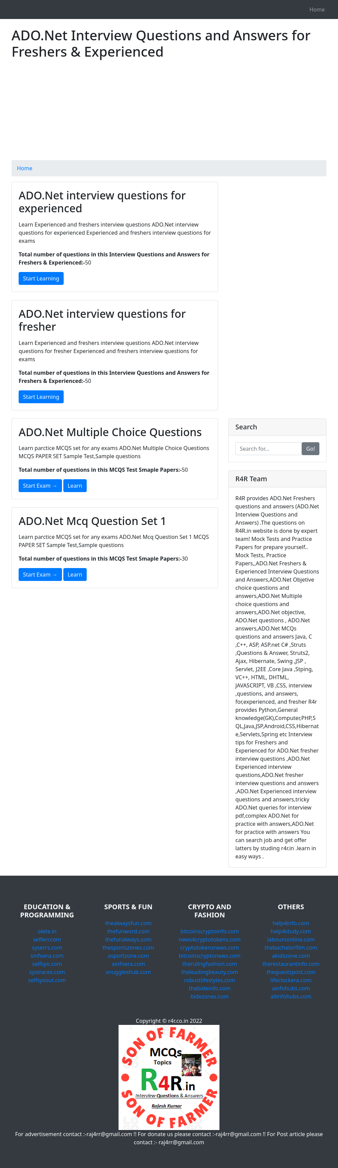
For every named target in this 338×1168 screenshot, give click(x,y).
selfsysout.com (47, 980)
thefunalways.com (128, 939)
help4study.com (291, 931)
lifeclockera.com (290, 980)
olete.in (47, 931)
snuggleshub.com (128, 972)
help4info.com (291, 923)
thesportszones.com (128, 947)
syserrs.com (47, 947)
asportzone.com (128, 955)
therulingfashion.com (209, 964)
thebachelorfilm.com (291, 947)
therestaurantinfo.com (290, 964)
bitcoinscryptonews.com (209, 955)
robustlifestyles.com (209, 980)
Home (317, 9)
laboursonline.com (291, 939)
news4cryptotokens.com (210, 939)
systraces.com (47, 972)
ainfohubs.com (291, 988)
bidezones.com (209, 996)
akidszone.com (291, 955)
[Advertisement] (169, 112)
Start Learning (41, 278)
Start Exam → (40, 485)
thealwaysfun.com (128, 923)
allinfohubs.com (291, 996)
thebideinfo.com (209, 988)
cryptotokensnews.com (209, 947)
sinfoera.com (47, 955)
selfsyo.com (47, 964)
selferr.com (47, 939)
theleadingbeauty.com (209, 972)
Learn (75, 485)
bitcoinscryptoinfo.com (210, 931)
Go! (310, 448)
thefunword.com (128, 931)
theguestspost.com (291, 972)
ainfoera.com (128, 964)
